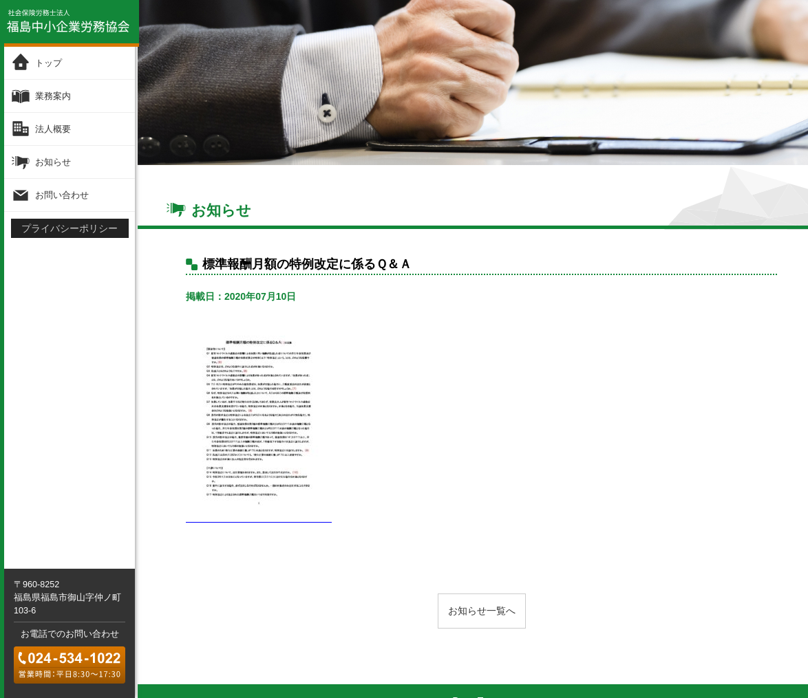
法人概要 (52, 129)
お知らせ (52, 162)
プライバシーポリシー (69, 227)
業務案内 (52, 96)
